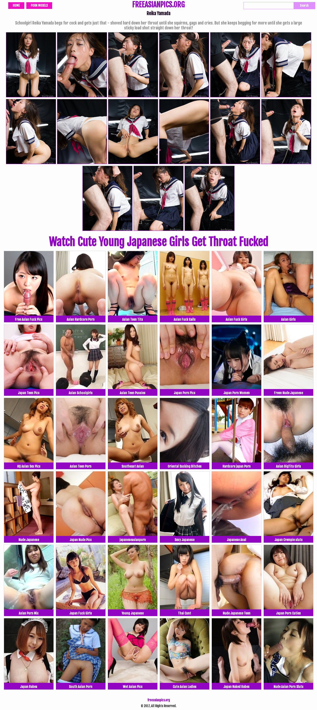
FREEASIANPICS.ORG (158, 5)
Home (16, 5)
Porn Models (39, 5)
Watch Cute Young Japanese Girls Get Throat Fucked (158, 242)
